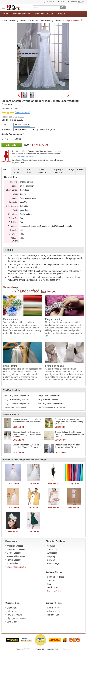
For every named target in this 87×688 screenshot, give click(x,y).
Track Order (52, 587)
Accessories (12, 563)
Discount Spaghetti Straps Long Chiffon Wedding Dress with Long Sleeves (27, 434)
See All (61, 14)
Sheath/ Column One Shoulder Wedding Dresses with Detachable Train (69, 434)
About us (51, 546)
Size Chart (11, 608)
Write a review (22, 112)
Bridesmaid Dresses (44, 14)
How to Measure (14, 615)
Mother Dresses (14, 553)
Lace (22, 210)
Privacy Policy (53, 611)
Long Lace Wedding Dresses (16, 399)
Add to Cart (11, 145)
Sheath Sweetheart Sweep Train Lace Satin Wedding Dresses (27, 446)
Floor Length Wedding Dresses (17, 395)
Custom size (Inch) (46, 129)
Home (5, 14)
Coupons (51, 580)
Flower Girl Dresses (16, 556)
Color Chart (12, 611)
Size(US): (5, 129)
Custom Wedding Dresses (15, 407)
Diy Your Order (54, 591)
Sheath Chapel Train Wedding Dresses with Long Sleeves (67, 446)
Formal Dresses (14, 560)
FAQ (49, 584)
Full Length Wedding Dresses (50, 403)
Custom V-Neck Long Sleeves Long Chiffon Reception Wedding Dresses (69, 421)
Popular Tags (53, 563)
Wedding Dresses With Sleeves (51, 407)
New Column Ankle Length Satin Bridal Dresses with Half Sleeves (27, 420)
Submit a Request (55, 577)
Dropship (51, 556)
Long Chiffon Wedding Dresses (17, 403)
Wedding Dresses (21, 14)
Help (61, 2)
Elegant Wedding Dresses (49, 395)
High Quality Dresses (16, 618)
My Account (48, 2)
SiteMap (51, 560)
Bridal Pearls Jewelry (16, 567)
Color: (4, 124)
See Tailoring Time (25, 156)
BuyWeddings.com (43, 649)
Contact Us (52, 549)
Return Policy (53, 608)
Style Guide (12, 622)
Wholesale (52, 553)
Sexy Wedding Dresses (48, 399)
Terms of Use (53, 615)
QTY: (4, 139)
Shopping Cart (83, 7)
